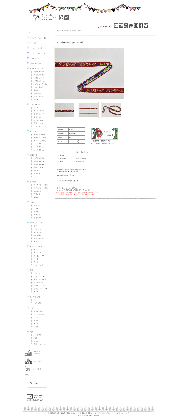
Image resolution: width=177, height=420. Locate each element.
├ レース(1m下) (36, 144)
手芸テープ (32, 155)
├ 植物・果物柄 (36, 87)
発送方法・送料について (101, 141)
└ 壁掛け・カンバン (37, 344)
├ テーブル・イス (37, 256)
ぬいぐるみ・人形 (34, 223)
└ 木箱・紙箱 (35, 303)
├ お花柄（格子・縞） (38, 84)
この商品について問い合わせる (103, 143)
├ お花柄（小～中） (37, 78)
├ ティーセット (36, 282)
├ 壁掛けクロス (36, 123)
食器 (30, 270)
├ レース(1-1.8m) (36, 147)
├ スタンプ (34, 341)
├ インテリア (35, 335)
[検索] (36, 383)
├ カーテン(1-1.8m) (37, 137)
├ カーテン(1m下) (37, 134)
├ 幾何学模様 (35, 93)
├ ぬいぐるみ (35, 232)
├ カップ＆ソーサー (37, 279)
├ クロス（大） (36, 117)
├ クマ (33, 226)
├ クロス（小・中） (37, 114)
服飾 (30, 202)
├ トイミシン (35, 323)
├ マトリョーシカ (37, 238)
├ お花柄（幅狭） (37, 164)
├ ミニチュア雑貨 (37, 314)
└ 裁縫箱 (34, 197)
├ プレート (34, 273)
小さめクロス (33, 58)
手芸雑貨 (31, 181)
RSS (26, 375)
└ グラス (34, 292)
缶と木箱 (31, 43)
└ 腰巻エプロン (36, 218)
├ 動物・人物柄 (36, 167)
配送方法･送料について (89, 413)
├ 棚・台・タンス (37, 253)
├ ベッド (34, 259)
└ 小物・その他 (36, 265)
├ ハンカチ (34, 108)
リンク (116, 413)
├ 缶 (32, 300)
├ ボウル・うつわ (37, 276)
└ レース (34, 177)
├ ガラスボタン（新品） (39, 188)
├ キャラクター (36, 96)
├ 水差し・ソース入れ (38, 289)
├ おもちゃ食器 (36, 311)
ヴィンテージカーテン (36, 53)
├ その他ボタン (36, 191)
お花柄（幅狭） (77, 30)
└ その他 (34, 99)
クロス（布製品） (34, 104)
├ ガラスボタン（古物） (39, 185)
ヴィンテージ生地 (34, 48)
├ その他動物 (35, 235)
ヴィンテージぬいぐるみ (37, 38)
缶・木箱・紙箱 (34, 297)
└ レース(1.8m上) (37, 150)
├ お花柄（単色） (37, 75)
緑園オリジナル (34, 63)
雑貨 (30, 332)
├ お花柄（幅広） (37, 158)
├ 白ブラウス (35, 205)
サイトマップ (124, 413)
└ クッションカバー (37, 126)
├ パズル (34, 317)
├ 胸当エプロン (36, 214)
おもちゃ (31, 308)
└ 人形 (33, 241)
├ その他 (34, 170)
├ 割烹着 (34, 211)
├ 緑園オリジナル (37, 72)
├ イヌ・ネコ (35, 229)
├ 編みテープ (35, 173)
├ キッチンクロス (37, 111)
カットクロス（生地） (36, 68)
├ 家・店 (34, 249)
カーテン (31, 131)
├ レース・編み (36, 120)
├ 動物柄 (34, 90)
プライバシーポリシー (105, 413)
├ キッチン (34, 262)
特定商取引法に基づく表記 (56, 413)
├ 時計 (33, 338)
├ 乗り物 (34, 320)
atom (31, 375)
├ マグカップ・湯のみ (38, 285)
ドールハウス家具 (34, 246)
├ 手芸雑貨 (34, 194)
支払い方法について (73, 413)
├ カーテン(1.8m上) (37, 141)
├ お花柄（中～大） (37, 81)
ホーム (57, 30)
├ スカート (34, 208)
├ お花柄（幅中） (37, 161)
